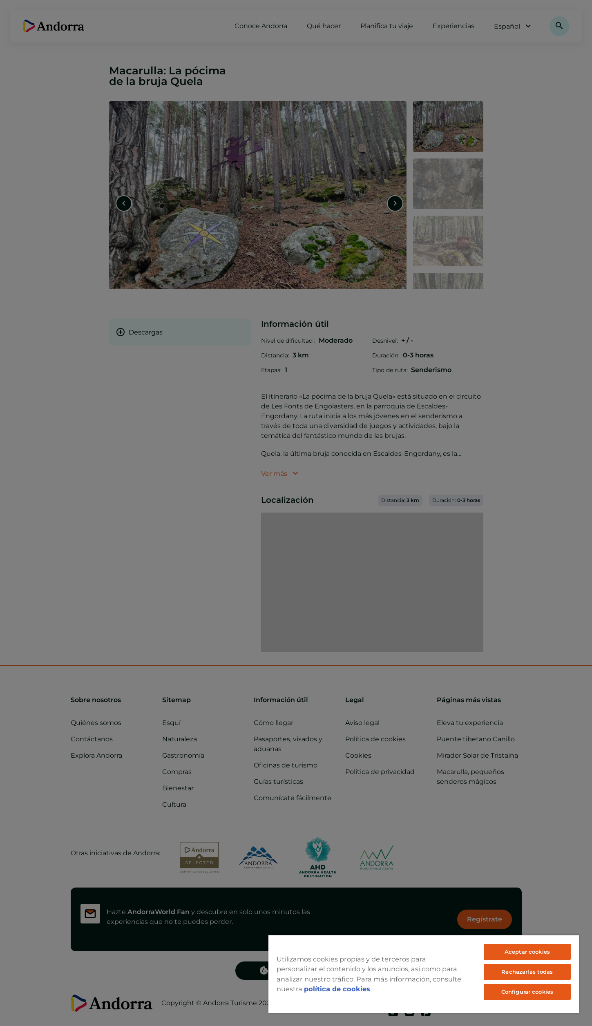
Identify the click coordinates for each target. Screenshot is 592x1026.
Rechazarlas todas (527, 971)
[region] (423, 974)
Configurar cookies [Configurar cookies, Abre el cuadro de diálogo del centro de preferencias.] (527, 991)
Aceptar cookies (527, 951)
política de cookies (337, 989)
